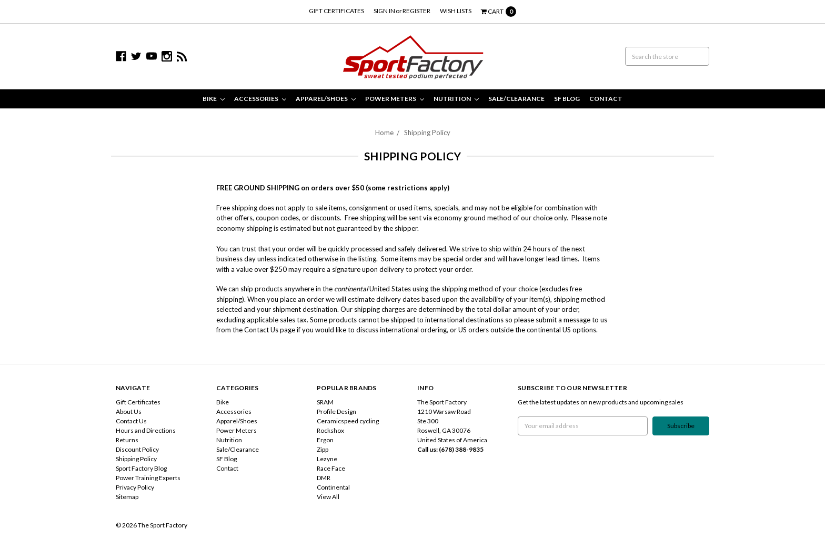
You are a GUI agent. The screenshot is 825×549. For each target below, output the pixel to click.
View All (328, 497)
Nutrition (456, 99)
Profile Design (336, 411)
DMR (323, 478)
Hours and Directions (146, 430)
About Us (129, 411)
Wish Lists (455, 11)
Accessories (260, 99)
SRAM (325, 402)
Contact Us (131, 421)
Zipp (322, 449)
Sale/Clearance (516, 99)
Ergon (325, 440)
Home (384, 132)
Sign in (384, 11)
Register (416, 11)
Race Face (331, 468)
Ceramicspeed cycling (348, 421)
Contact (605, 99)
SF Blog (567, 99)
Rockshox (330, 430)
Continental (333, 487)
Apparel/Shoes (326, 99)
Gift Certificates (336, 11)
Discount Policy (137, 449)
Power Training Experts (148, 478)
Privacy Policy (135, 487)
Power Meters (394, 99)
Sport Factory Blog (141, 468)
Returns (127, 440)
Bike (214, 99)
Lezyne (327, 459)
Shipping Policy (427, 132)
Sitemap (127, 497)
